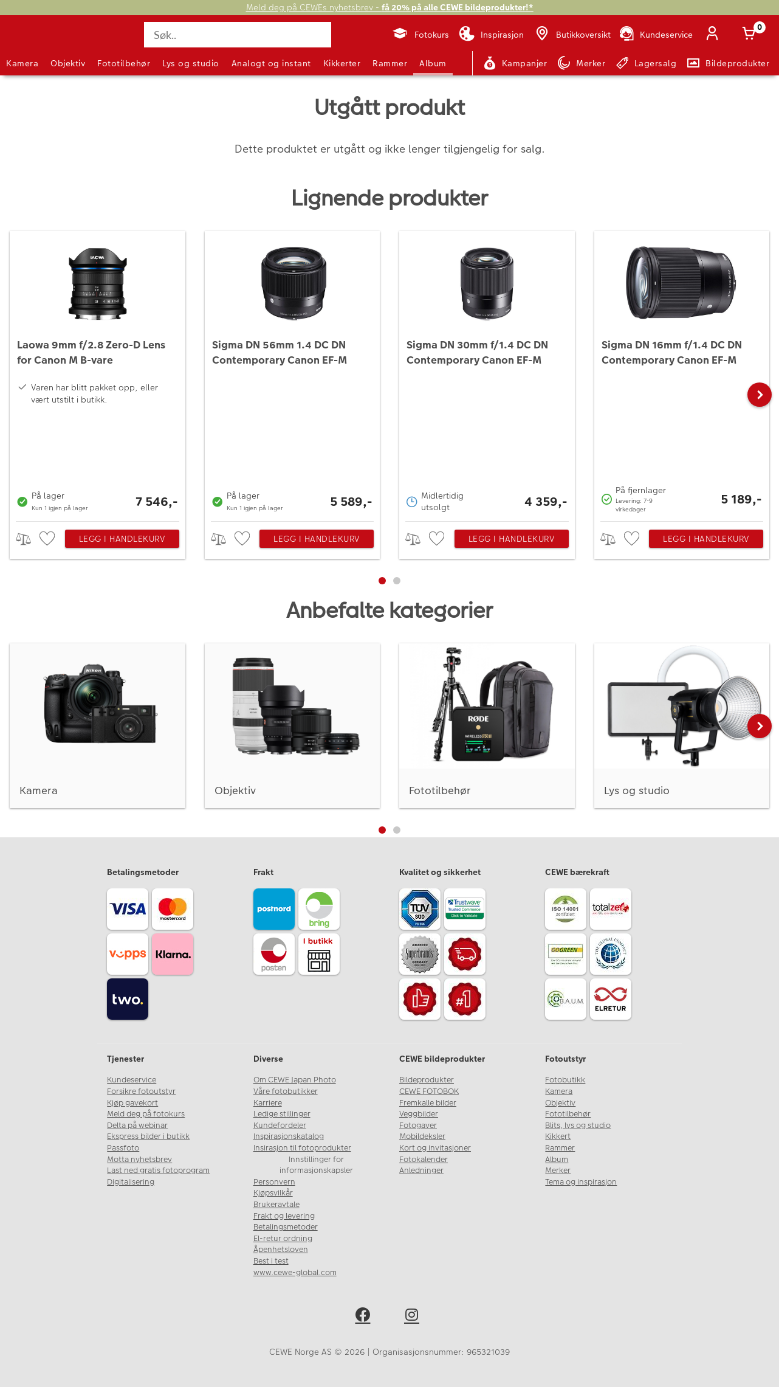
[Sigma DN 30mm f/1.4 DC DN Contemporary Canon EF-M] (487, 373)
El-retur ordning (282, 1238)
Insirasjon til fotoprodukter (302, 1148)
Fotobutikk (565, 1079)
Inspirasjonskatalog (288, 1136)
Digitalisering (130, 1182)
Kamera (22, 63)
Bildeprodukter (426, 1079)
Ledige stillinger (282, 1114)
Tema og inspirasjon (581, 1182)
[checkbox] (48, 539)
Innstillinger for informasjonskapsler (316, 1165)
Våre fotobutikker (285, 1091)
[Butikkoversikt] (572, 34)
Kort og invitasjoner (435, 1148)
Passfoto (123, 1148)
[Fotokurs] (420, 34)
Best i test (271, 1261)
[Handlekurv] (751, 34)
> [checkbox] (27, 539)
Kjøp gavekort (132, 1103)
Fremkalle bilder (427, 1103)
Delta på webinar (137, 1125)
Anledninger (421, 1170)
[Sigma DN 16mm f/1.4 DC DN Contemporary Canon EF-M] (682, 373)
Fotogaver (418, 1125)
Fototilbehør (123, 63)
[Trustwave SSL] (466, 910)
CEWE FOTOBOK (429, 1091)
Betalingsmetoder (285, 1227)
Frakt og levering (284, 1216)
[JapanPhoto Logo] (39, 45)
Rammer (389, 63)
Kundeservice (131, 1079)
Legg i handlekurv (122, 539)
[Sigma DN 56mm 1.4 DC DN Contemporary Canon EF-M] (292, 373)
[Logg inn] (715, 34)
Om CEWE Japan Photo (294, 1079)
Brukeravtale (276, 1204)
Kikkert (558, 1136)
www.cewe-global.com (295, 1272)
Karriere (267, 1103)
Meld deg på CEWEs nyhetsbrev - (390, 7)
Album (433, 63)
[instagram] (414, 1316)
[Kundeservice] (655, 34)
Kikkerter (342, 63)
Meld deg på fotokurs (146, 1114)
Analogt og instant (271, 63)
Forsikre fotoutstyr (141, 1091)
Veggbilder (418, 1114)
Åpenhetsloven (280, 1249)
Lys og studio (190, 63)
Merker (558, 1170)
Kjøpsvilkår (273, 1193)
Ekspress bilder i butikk (148, 1136)
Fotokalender (423, 1159)
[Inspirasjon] (491, 34)
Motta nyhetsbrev (139, 1159)
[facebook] (365, 1316)
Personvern (274, 1182)
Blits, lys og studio (578, 1125)
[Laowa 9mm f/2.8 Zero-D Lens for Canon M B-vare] (97, 373)
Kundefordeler (279, 1125)
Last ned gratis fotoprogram (158, 1170)
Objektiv (67, 63)
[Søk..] (237, 34)
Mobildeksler (422, 1136)
